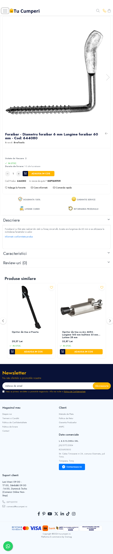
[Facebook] (39, 514)
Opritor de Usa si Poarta (25, 332)
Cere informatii (39, 187)
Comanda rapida (62, 187)
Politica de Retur (66, 418)
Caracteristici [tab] (15, 253)
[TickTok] (68, 514)
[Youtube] (50, 514)
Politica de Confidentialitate (74, 391)
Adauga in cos (41, 173)
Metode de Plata (66, 414)
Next (107, 77)
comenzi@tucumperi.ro (14, 506)
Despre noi (7, 414)
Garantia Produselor (68, 422)
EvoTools (19, 142)
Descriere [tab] (11, 220)
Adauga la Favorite (15, 187)
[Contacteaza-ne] (104, 11)
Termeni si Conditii (10, 418)
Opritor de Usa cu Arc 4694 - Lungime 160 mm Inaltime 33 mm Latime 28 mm (80, 335)
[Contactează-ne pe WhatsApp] (8, 546)
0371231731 (10, 502)
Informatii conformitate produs (19, 236)
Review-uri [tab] (15, 263)
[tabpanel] (56, 74)
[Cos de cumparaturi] (109, 11)
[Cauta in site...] (98, 11)
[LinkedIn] (62, 514)
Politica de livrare (10, 426)
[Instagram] (73, 514)
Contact (5, 430)
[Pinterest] (44, 514)
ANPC (61, 426)
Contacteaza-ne (72, 467)
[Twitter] (56, 514)
